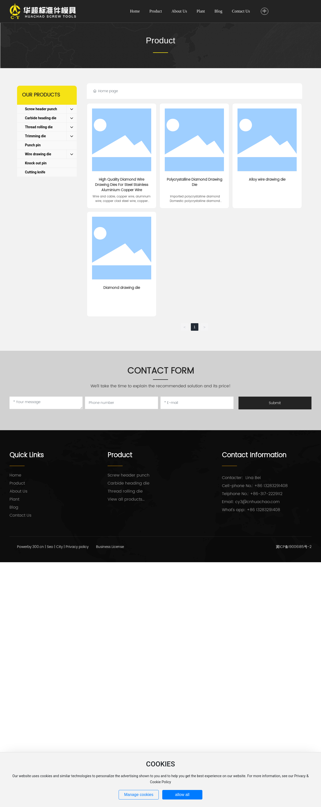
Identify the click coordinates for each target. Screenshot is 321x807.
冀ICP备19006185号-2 (293, 547)
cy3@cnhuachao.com (257, 502)
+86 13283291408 (271, 486)
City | (61, 547)
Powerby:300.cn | (32, 547)
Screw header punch (128, 475)
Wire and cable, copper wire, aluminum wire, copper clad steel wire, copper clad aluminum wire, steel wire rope (121, 201)
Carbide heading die (128, 483)
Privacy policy (77, 547)
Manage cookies (138, 794)
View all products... (126, 499)
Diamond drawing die (121, 288)
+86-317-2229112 (266, 494)
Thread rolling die (125, 491)
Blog (14, 507)
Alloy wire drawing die (267, 179)
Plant (14, 499)
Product (160, 40)
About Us (18, 491)
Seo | (51, 547)
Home (15, 475)
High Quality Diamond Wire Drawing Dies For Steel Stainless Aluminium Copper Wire (121, 185)
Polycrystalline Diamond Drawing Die (194, 182)
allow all (182, 794)
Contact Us (20, 515)
